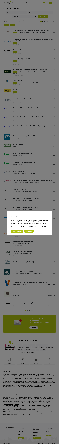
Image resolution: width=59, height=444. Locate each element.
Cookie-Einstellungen (29, 231)
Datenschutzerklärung (15, 227)
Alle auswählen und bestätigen (17, 231)
